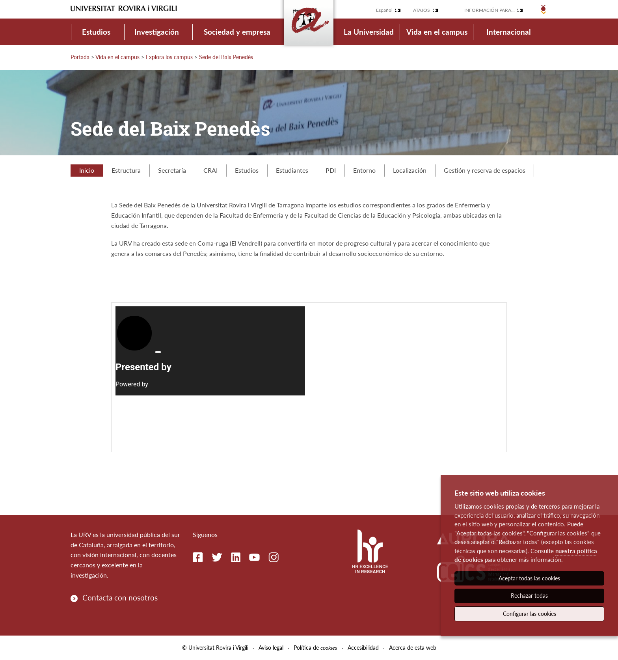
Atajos (421, 10)
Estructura (126, 170)
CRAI (210, 170)
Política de (315, 647)
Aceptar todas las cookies (529, 578)
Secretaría (172, 170)
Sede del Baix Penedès (226, 57)
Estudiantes (292, 170)
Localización (409, 170)
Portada (80, 57)
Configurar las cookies (529, 613)
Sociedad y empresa (237, 31)
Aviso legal (271, 647)
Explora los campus (169, 57)
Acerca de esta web (412, 647)
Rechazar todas (529, 595)
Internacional (508, 31)
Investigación (156, 31)
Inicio (86, 170)
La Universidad (369, 31)
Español (384, 10)
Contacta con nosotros (120, 597)
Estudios (96, 31)
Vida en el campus (436, 31)
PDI (331, 170)
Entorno (364, 170)
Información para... (489, 10)
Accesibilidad (363, 647)
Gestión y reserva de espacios (484, 170)
